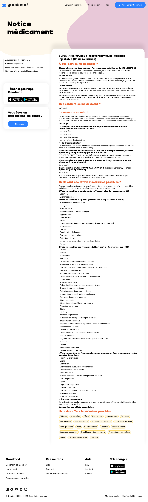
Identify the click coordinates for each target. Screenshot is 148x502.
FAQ (87, 465)
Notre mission (94, 5)
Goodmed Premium (15, 473)
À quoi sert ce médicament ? (17, 60)
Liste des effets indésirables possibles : (22, 71)
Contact (89, 469)
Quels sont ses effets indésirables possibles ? (24, 67)
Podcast (50, 469)
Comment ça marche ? (16, 465)
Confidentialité (128, 496)
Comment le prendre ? (14, 63)
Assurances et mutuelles (17, 478)
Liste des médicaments (57, 473)
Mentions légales (112, 496)
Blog (107, 5)
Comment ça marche (74, 5)
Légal (140, 496)
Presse (88, 473)
